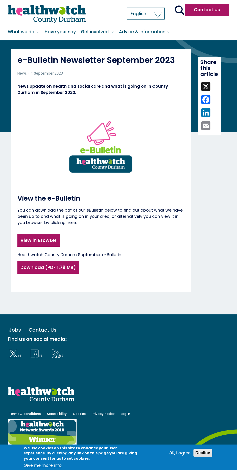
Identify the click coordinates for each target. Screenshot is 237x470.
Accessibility (57, 414)
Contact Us (42, 330)
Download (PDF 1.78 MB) (48, 267)
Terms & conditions (25, 414)
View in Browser (38, 240)
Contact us (207, 9)
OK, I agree (179, 453)
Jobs (15, 330)
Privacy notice (103, 414)
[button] (146, 14)
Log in (125, 414)
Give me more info (43, 465)
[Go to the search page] (179, 10)
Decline (203, 452)
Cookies (79, 414)
